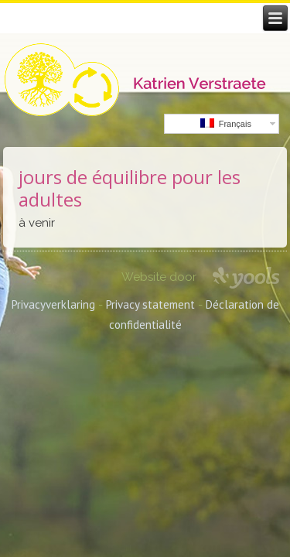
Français (225, 123)
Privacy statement (150, 304)
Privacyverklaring (53, 304)
